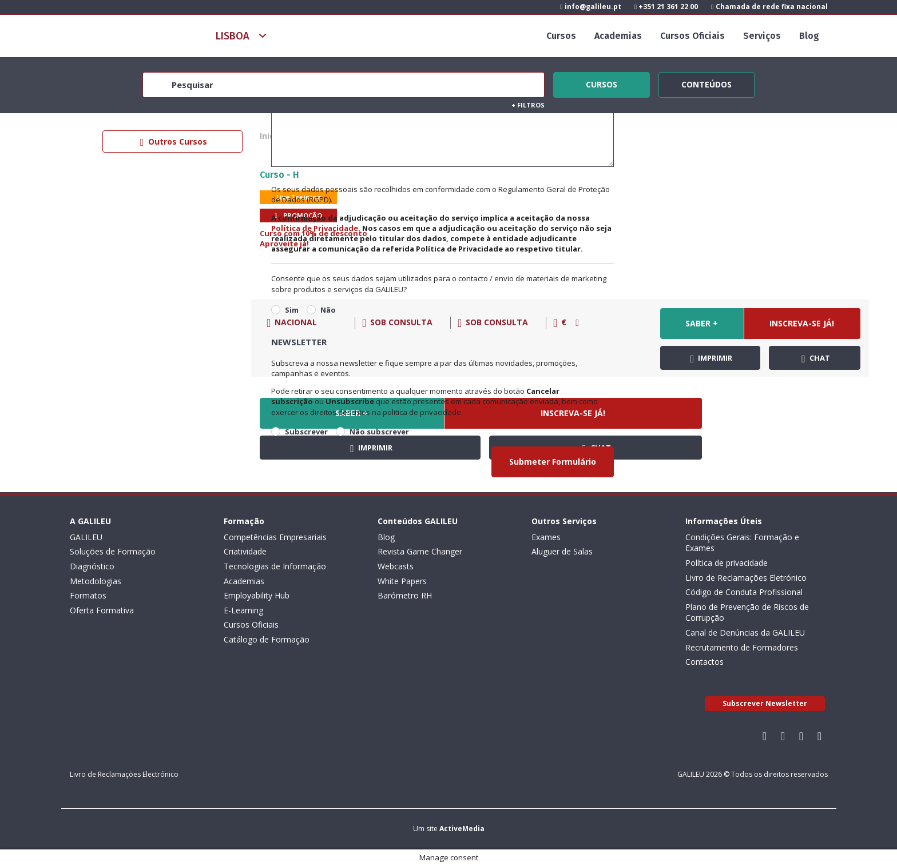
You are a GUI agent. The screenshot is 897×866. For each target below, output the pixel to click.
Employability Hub (256, 595)
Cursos (561, 35)
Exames (546, 537)
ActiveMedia (462, 828)
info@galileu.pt (590, 6)
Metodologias (95, 581)
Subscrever (306, 431)
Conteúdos (706, 82)
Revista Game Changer (420, 551)
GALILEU (86, 537)
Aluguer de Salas (562, 551)
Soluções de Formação (113, 551)
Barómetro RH (405, 595)
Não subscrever (379, 431)
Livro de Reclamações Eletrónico (746, 577)
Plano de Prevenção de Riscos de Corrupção (747, 612)
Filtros (528, 105)
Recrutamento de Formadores (741, 647)
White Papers (402, 581)
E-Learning (243, 610)
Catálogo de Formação (266, 639)
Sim (292, 310)
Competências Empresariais (275, 537)
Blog (809, 35)
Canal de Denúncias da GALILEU (745, 632)
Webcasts (396, 566)
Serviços (762, 35)
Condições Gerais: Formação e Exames (742, 543)
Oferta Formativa (102, 610)
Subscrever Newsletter (765, 703)
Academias (618, 35)
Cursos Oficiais (692, 35)
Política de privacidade (726, 562)
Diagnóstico (92, 566)
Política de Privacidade (314, 228)
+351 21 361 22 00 (666, 6)
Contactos (704, 661)
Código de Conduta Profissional (744, 591)
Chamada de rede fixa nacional (769, 6)
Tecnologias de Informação (275, 566)
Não (328, 310)
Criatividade (245, 551)
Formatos (88, 595)
